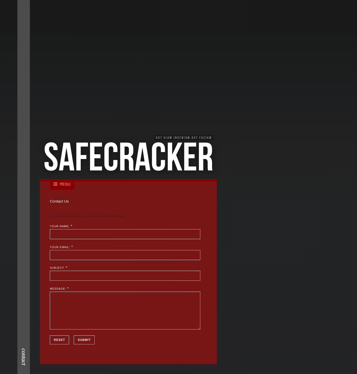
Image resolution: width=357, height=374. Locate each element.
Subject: (57, 268)
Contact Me (24, 43)
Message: (58, 288)
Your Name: (60, 226)
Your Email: (60, 247)
